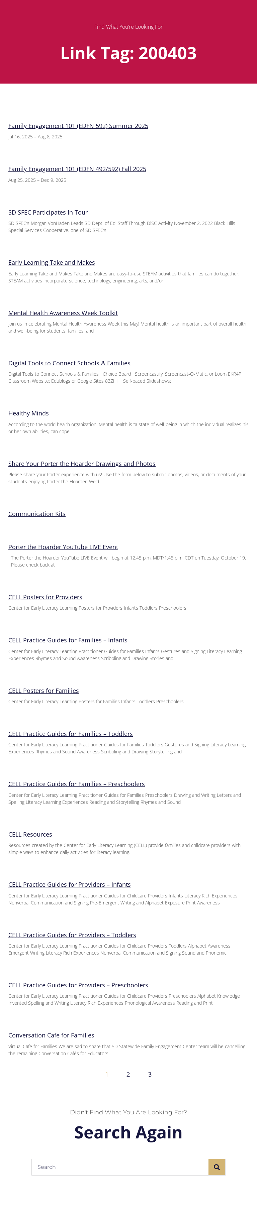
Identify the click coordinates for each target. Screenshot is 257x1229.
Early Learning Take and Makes (51, 262)
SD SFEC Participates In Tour (48, 212)
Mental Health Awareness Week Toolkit (63, 313)
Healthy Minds (28, 413)
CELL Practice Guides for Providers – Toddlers (72, 935)
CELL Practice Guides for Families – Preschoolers (76, 784)
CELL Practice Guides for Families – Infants (67, 640)
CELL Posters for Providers (45, 597)
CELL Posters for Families (43, 691)
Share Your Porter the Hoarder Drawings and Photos (82, 464)
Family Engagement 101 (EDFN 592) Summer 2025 (78, 126)
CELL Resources (30, 834)
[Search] (216, 1167)
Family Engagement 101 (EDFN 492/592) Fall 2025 (77, 169)
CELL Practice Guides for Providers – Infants (69, 884)
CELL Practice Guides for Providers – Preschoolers (78, 985)
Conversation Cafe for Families (51, 1035)
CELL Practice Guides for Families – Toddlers (70, 734)
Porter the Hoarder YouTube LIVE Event (63, 547)
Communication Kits (37, 514)
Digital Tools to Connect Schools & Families (69, 363)
